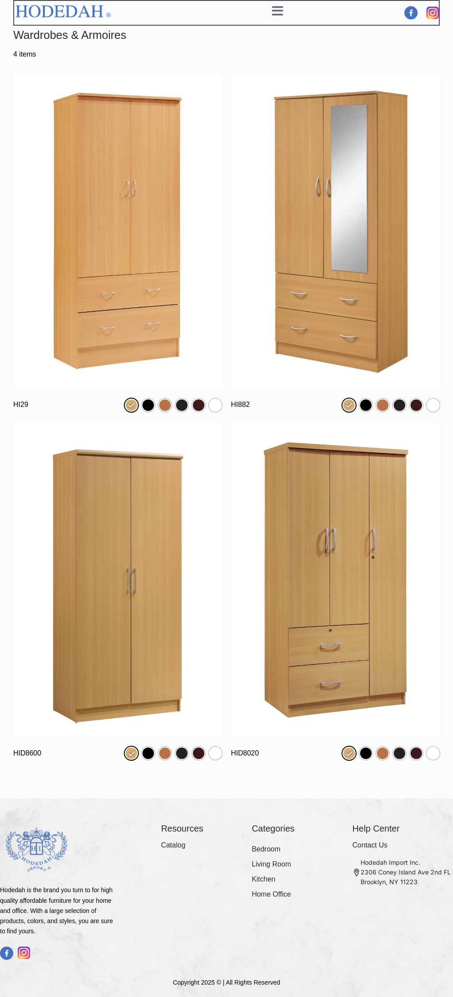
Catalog (173, 845)
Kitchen (263, 879)
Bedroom (266, 849)
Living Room (271, 864)
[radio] (131, 406)
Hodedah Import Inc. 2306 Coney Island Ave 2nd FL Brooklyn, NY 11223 (406, 872)
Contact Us (370, 845)
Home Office (271, 894)
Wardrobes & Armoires (71, 35)
